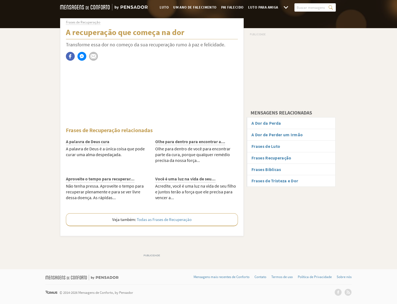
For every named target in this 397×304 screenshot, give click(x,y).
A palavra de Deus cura (87, 141)
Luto (164, 7)
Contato (260, 277)
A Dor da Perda (266, 123)
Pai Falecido (232, 7)
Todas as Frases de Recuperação (164, 219)
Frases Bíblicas (266, 169)
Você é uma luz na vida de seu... (185, 179)
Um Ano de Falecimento (194, 7)
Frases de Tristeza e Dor (274, 180)
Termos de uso (282, 277)
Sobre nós (344, 277)
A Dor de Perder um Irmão (277, 134)
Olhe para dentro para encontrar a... (190, 141)
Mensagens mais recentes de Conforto (222, 277)
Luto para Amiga (263, 7)
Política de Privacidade (315, 277)
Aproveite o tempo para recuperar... (100, 179)
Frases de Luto (265, 146)
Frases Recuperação (271, 158)
